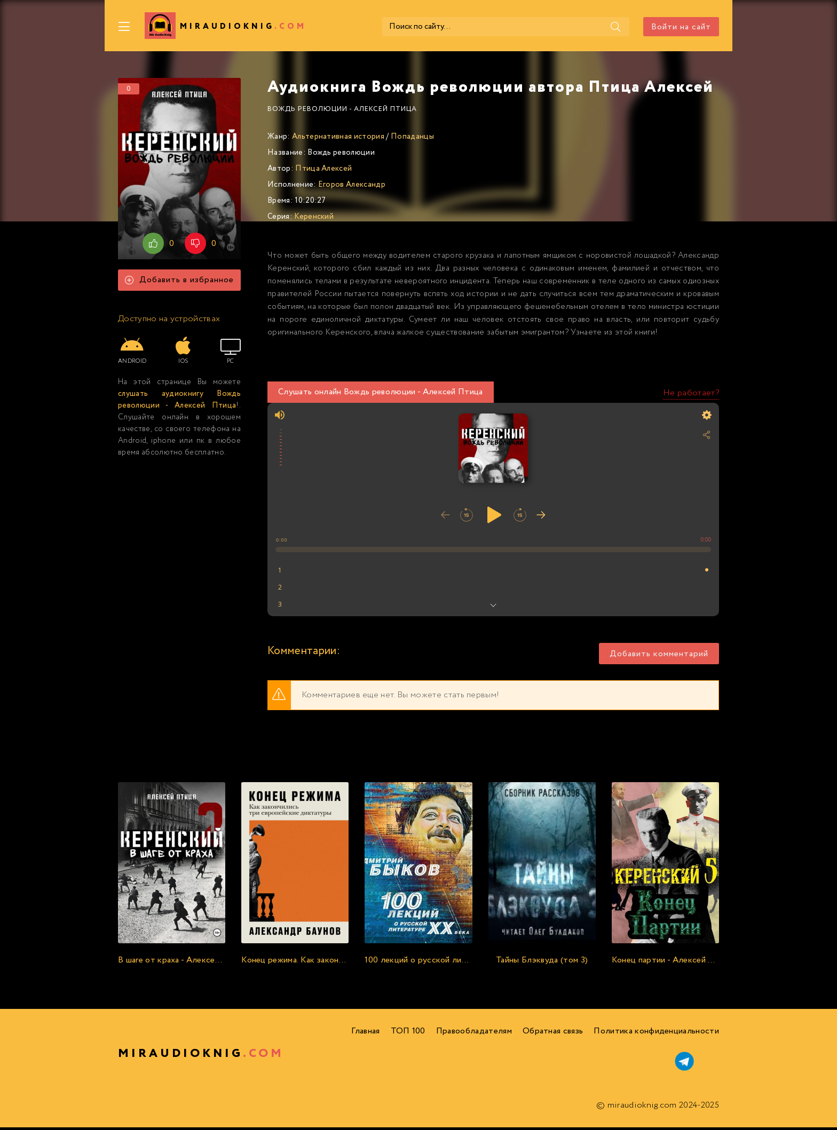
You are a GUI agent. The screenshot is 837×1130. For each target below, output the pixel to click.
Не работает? (691, 395)
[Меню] (124, 26)
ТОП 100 (408, 1034)
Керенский (314, 219)
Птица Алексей (323, 171)
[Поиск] (578, 26)
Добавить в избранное (179, 283)
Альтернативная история (338, 139)
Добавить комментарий (659, 656)
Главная (365, 1034)
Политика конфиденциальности (656, 1034)
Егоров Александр (351, 187)
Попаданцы (412, 139)
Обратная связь (553, 1034)
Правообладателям (474, 1034)
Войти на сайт (681, 27)
